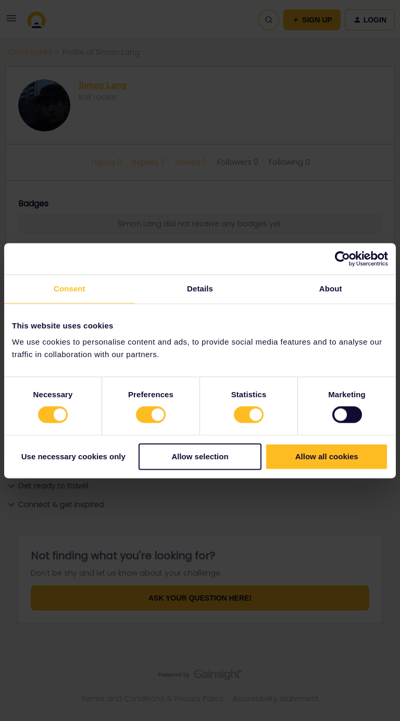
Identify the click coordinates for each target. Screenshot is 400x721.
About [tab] (330, 288)
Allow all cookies (326, 456)
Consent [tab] (69, 288)
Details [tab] (200, 288)
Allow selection (199, 456)
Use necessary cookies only (73, 456)
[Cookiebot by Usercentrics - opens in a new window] (342, 258)
